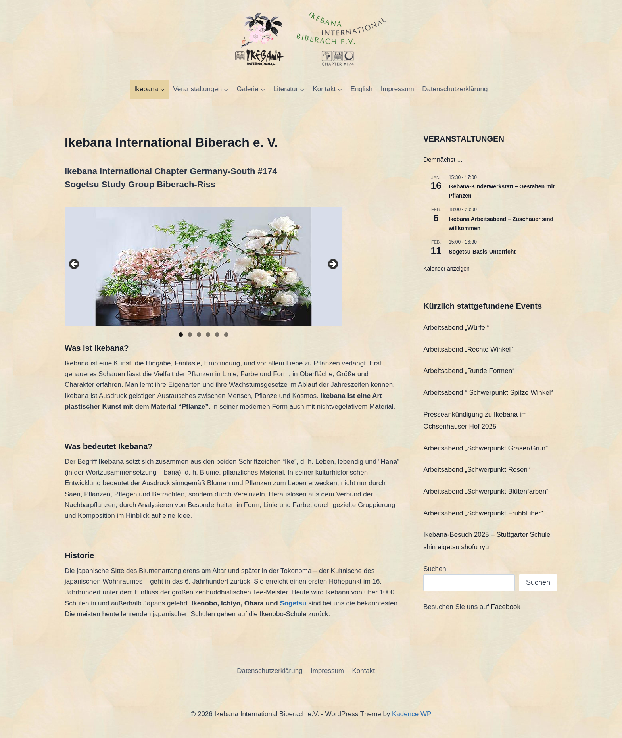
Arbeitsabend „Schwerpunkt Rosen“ (476, 469)
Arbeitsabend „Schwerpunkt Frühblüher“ (483, 513)
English (362, 89)
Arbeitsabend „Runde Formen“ (468, 371)
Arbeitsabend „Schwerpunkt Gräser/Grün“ (485, 448)
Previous (75, 265)
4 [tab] (208, 334)
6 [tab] (226, 334)
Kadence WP (411, 714)
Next (332, 265)
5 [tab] (217, 334)
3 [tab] (199, 334)
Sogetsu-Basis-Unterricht (482, 251)
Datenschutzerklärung (455, 89)
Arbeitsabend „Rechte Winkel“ (468, 349)
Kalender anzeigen (446, 268)
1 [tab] (181, 334)
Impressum (397, 89)
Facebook (505, 607)
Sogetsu (293, 603)
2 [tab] (190, 334)
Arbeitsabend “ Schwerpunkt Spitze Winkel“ (488, 392)
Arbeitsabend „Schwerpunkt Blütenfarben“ (486, 491)
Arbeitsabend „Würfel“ (456, 327)
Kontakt (363, 671)
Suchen (434, 569)
